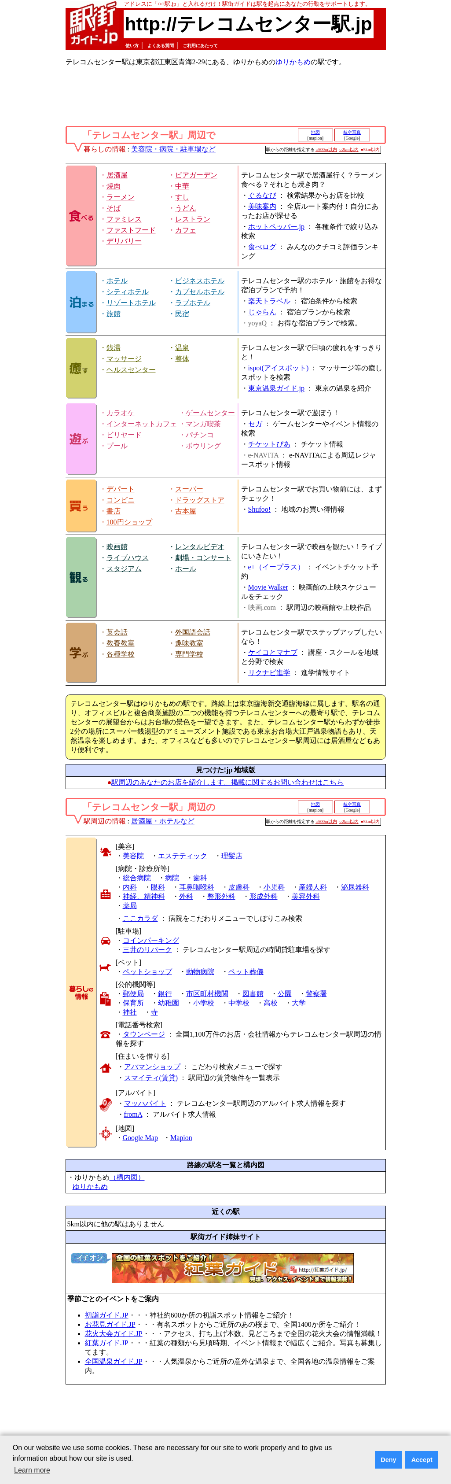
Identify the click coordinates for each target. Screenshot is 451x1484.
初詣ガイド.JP (106, 1315)
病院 (172, 878)
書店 (113, 511)
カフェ (185, 230)
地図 (315, 132)
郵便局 (133, 993)
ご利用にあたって (200, 45)
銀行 (165, 993)
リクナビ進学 (269, 672)
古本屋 (185, 511)
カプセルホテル (199, 291)
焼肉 (113, 186)
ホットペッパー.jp (276, 226)
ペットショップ (147, 971)
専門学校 (189, 654)
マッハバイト (145, 1103)
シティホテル (127, 291)
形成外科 (263, 896)
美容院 (133, 856)
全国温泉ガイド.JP (114, 1361)
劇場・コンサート (203, 557)
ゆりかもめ (293, 62)
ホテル (117, 280)
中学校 (238, 1003)
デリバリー (124, 241)
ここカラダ (140, 918)
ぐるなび (262, 195)
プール (117, 446)
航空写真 (352, 132)
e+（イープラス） (276, 567)
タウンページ (144, 1034)
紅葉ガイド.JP (106, 1343)
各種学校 (120, 654)
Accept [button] (422, 1459)
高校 (271, 1003)
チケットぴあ (269, 444)
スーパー (189, 489)
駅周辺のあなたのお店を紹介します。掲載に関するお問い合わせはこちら (227, 782)
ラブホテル (192, 302)
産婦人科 (313, 887)
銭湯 (113, 347)
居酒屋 (117, 175)
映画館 (117, 546)
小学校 (203, 1003)
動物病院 (200, 971)
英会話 (117, 632)
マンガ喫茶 (203, 424)
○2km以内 (349, 149)
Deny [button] (388, 1459)
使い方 (132, 45)
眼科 (158, 887)
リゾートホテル (131, 302)
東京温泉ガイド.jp (276, 388)
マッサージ (124, 358)
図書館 (253, 993)
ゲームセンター (210, 413)
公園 (285, 993)
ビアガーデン (196, 175)
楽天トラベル (269, 301)
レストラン (192, 219)
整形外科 (221, 896)
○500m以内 (326, 149)
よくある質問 (160, 45)
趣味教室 (189, 643)
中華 (182, 186)
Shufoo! (259, 509)
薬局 (130, 905)
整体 (182, 358)
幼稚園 (168, 1003)
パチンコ (200, 435)
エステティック (182, 856)
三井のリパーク (147, 949)
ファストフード (131, 230)
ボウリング (203, 446)
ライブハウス (127, 557)
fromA (133, 1114)
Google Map (140, 1137)
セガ (255, 424)
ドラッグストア (199, 500)
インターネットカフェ (141, 424)
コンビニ (120, 500)
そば (113, 208)
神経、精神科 (144, 896)
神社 (130, 1012)
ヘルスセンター (131, 369)
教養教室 (120, 643)
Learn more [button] (32, 1470)
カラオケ (120, 413)
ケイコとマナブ (272, 652)
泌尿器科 (355, 887)
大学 (299, 1003)
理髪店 (231, 856)
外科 (186, 896)
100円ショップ (129, 522)
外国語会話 (192, 632)
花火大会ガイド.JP (114, 1333)
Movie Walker (268, 587)
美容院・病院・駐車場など (173, 149)
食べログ (262, 247)
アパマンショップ (152, 1067)
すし (182, 197)
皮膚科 (238, 887)
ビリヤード (124, 435)
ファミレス (124, 219)
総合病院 (137, 878)
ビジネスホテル (199, 280)
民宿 (182, 313)
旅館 (113, 313)
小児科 (274, 887)
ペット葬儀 (246, 971)
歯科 (200, 878)
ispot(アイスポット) (278, 368)
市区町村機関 (207, 993)
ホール (185, 568)
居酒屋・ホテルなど (162, 821)
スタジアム (124, 568)
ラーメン (120, 197)
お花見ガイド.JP (110, 1324)
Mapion (181, 1137)
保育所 (133, 1003)
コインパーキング (151, 940)
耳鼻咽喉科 (196, 887)
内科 (130, 887)
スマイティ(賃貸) (151, 1078)
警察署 (316, 993)
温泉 (182, 347)
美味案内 (262, 206)
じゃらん (262, 312)
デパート (120, 489)
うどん (185, 208)
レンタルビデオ (199, 546)
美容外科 (306, 896)
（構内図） (127, 1177)
